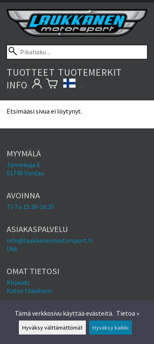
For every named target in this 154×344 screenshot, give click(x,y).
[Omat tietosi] (37, 85)
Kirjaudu (18, 282)
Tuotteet (31, 72)
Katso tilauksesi (29, 290)
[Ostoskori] (52, 85)
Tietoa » (127, 313)
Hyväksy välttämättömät (52, 327)
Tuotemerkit (90, 72)
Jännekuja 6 (23, 164)
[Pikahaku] (77, 52)
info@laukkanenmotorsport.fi (49, 240)
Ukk (12, 248)
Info (17, 85)
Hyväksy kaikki (110, 327)
